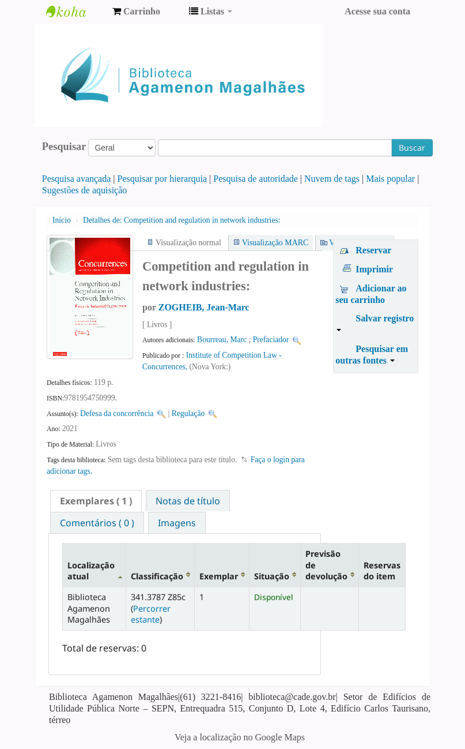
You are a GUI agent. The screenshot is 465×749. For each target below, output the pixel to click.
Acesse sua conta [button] (377, 11)
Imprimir (374, 269)
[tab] (96, 501)
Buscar (412, 147)
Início (61, 220)
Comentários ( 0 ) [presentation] (97, 522)
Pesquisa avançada (76, 178)
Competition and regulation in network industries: (181, 220)
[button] (136, 11)
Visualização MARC (275, 242)
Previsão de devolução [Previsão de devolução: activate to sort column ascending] (326, 565)
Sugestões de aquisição (84, 190)
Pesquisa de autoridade (255, 178)
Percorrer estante (151, 614)
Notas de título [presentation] (188, 501)
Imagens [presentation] (177, 522)
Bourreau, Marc (222, 339)
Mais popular (390, 178)
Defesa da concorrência (117, 413)
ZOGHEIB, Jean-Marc (203, 307)
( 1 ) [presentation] (96, 501)
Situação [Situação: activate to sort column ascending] (271, 576)
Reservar (373, 250)
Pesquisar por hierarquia (162, 178)
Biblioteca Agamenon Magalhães (75, 11)
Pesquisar (64, 146)
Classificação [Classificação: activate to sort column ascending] (157, 576)
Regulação (188, 413)
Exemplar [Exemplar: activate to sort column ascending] (218, 576)
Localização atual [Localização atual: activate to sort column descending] (91, 571)
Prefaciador (271, 339)
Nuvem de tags (332, 178)
